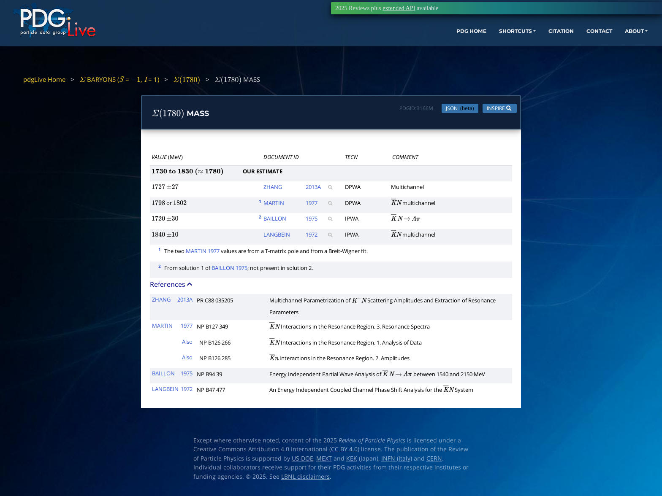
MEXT (324, 460)
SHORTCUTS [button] (458, 45)
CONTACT (556, 45)
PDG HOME (407, 45)
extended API (399, 8)
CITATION (512, 45)
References (172, 286)
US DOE (302, 460)
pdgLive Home (44, 79)
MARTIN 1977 (203, 253)
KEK (351, 460)
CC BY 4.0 (344, 451)
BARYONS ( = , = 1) (119, 79)
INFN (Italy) (396, 460)
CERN (434, 460)
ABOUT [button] (596, 45)
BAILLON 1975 (229, 269)
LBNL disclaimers (305, 479)
